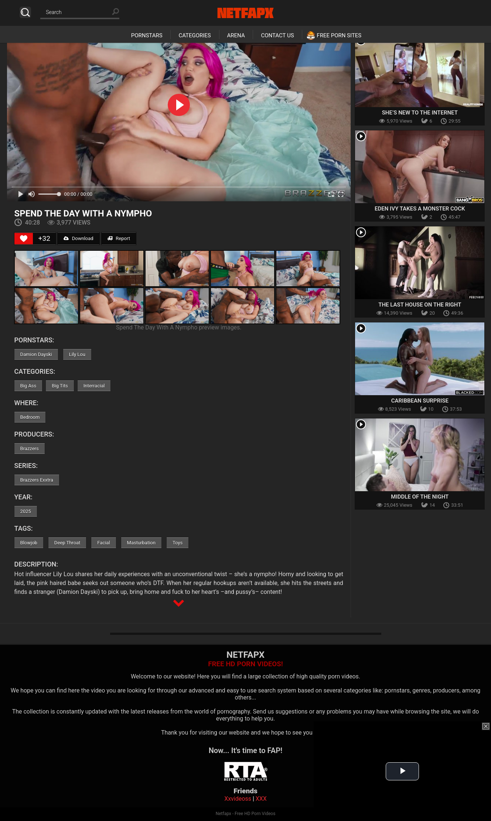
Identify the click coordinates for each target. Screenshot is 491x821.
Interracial (94, 386)
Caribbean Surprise (420, 400)
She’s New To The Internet (420, 112)
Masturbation (141, 542)
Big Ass (28, 386)
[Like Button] (23, 238)
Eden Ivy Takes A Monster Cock (420, 208)
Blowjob (28, 542)
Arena (236, 35)
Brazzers (29, 448)
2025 (25, 511)
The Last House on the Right (419, 304)
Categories (194, 35)
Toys (178, 542)
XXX (261, 798)
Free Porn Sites (339, 35)
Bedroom (30, 417)
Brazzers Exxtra (36, 480)
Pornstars (147, 35)
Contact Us (277, 35)
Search (25, 12)
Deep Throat (67, 542)
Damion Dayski (36, 354)
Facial (103, 542)
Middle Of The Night (420, 496)
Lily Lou (77, 354)
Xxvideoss (237, 798)
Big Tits (60, 386)
